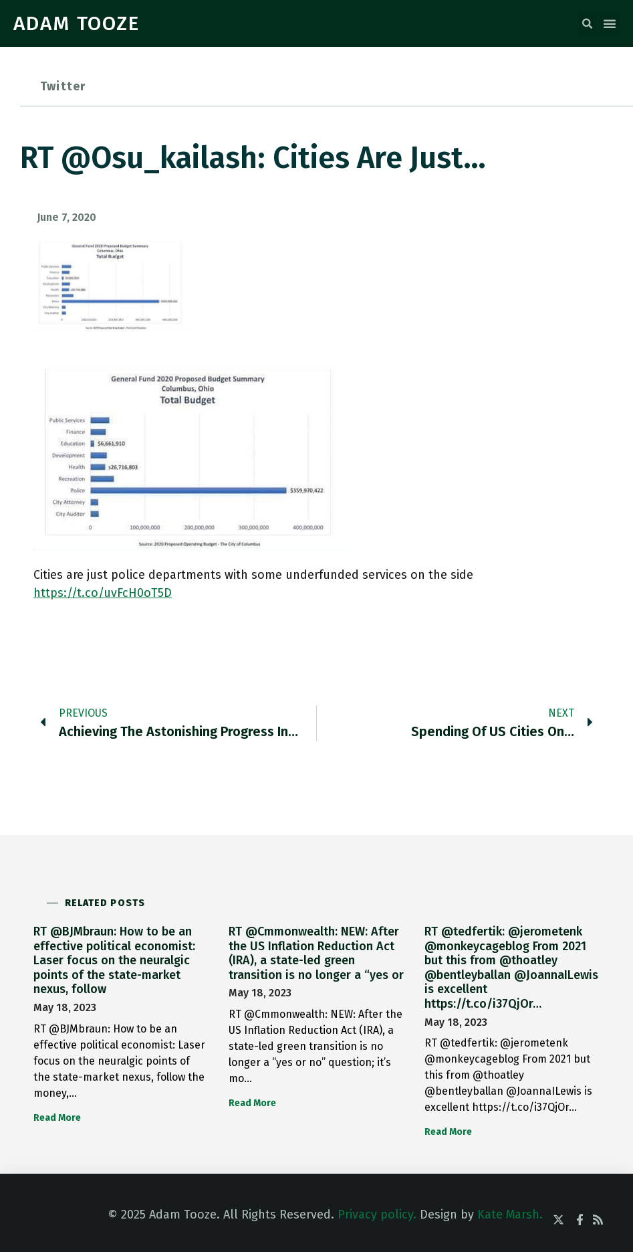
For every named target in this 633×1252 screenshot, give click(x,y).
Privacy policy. (377, 1214)
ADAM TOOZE (76, 23)
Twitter (63, 86)
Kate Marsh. (510, 1214)
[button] (587, 24)
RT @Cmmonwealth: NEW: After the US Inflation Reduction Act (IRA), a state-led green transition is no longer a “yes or (316, 953)
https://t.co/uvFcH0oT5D (102, 593)
